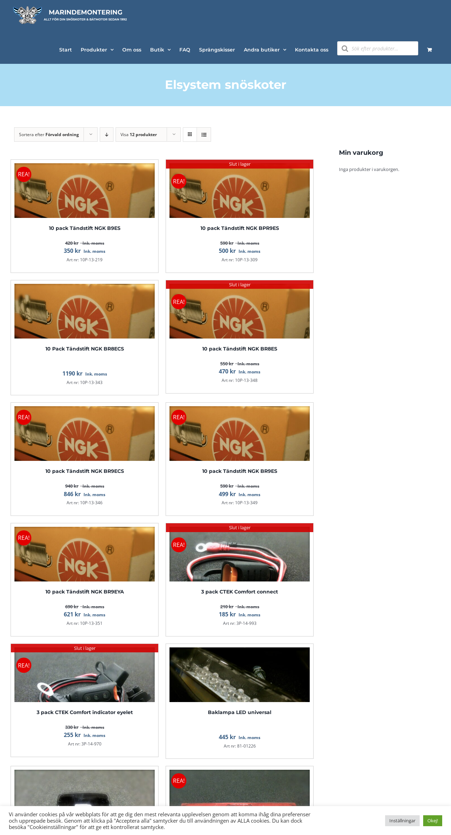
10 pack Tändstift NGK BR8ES (239, 349)
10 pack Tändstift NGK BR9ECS (84, 471)
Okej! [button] (432, 820)
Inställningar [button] (402, 820)
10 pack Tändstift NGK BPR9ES (239, 228)
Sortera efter (49, 135)
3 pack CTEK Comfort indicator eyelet (85, 712)
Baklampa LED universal (239, 712)
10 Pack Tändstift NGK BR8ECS (84, 349)
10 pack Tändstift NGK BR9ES (239, 471)
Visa (139, 135)
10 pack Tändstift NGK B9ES (85, 228)
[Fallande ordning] (106, 134)
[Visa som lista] (204, 134)
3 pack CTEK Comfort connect (239, 592)
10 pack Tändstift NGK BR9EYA (84, 592)
